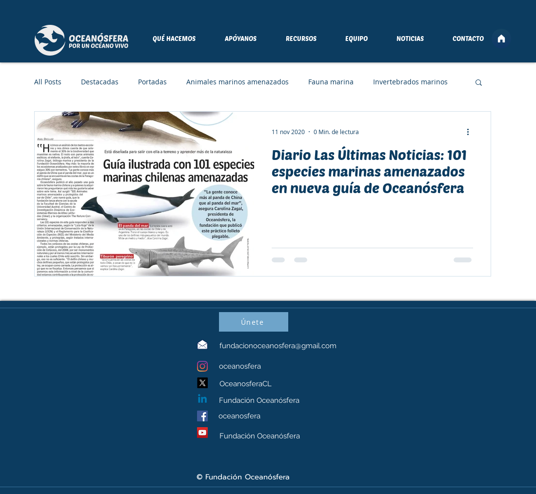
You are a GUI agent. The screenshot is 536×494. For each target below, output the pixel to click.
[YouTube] (202, 432)
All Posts (47, 81)
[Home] (501, 38)
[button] (478, 83)
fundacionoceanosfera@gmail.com (278, 345)
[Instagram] (202, 366)
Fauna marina (331, 81)
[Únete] (253, 322)
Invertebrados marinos (410, 81)
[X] (202, 382)
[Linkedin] (202, 399)
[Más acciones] (471, 132)
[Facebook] (202, 416)
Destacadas (100, 81)
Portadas (152, 81)
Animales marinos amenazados (237, 81)
